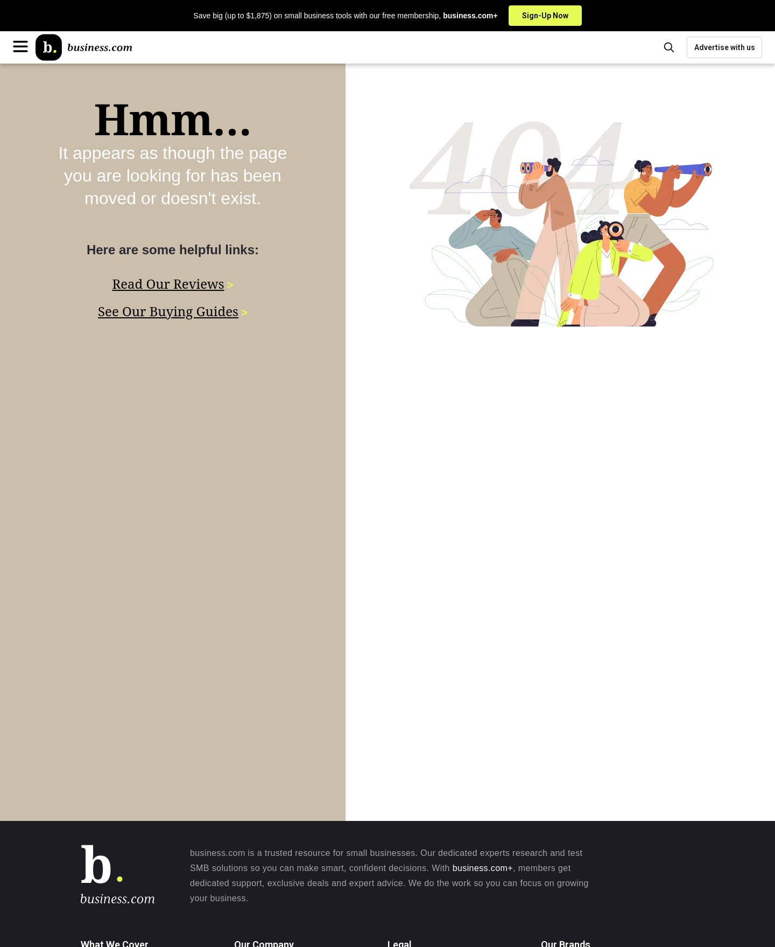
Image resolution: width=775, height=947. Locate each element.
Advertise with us (724, 47)
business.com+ (483, 868)
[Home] (84, 47)
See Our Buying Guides (168, 310)
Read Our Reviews (168, 284)
